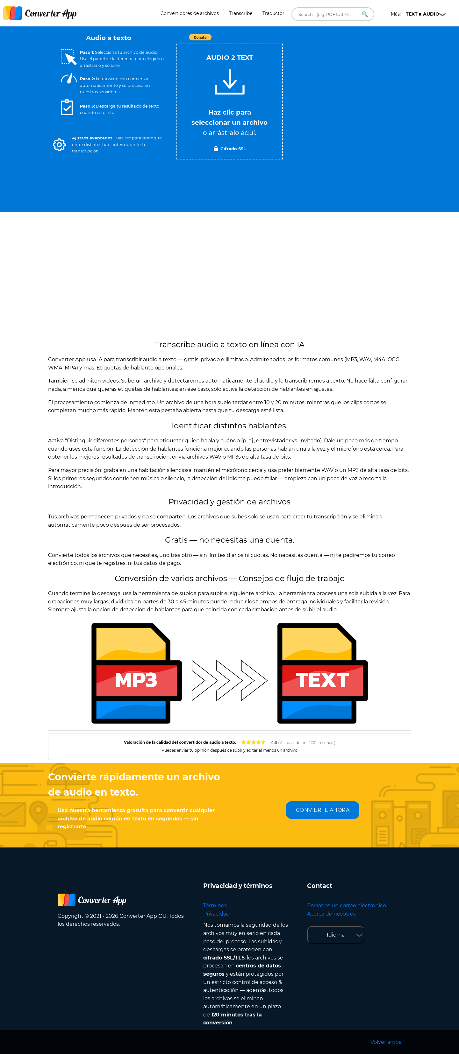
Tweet (266, 40)
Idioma (336, 935)
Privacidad (216, 914)
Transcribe (240, 13)
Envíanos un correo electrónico (346, 906)
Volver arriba (386, 1042)
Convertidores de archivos (190, 13)
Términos (215, 906)
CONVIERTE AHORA (323, 810)
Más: (415, 14)
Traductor (273, 13)
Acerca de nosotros (331, 914)
